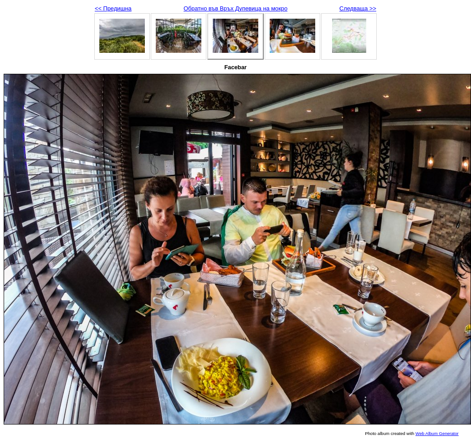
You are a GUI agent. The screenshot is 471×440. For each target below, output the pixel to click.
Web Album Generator (437, 433)
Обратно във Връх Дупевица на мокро (235, 8)
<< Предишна (113, 8)
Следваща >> (357, 8)
